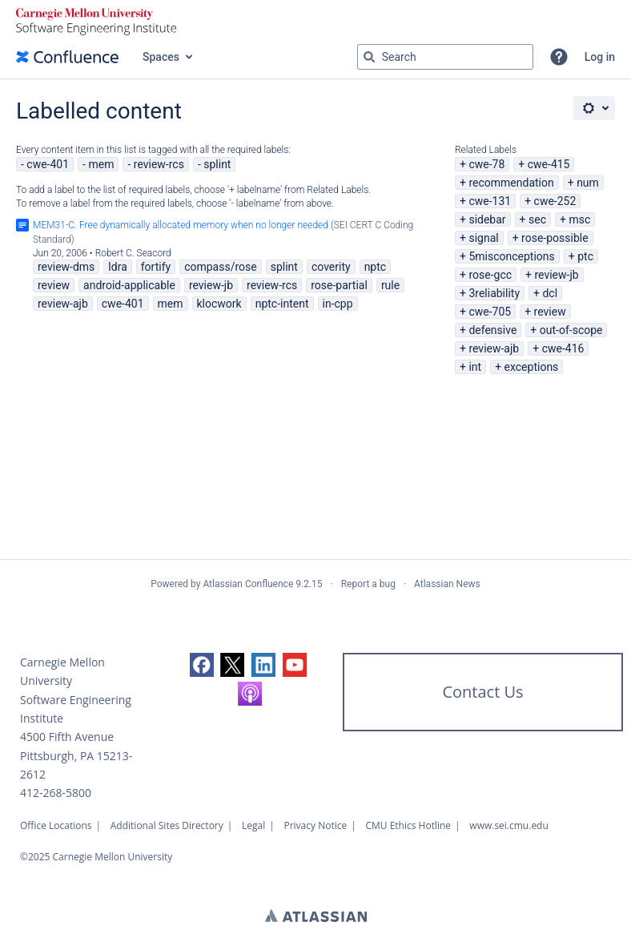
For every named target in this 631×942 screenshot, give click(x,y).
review (550, 311)
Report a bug (368, 584)
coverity (331, 266)
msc (579, 219)
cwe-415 (549, 164)
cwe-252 (555, 201)
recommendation (510, 182)
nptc (375, 266)
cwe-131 (489, 201)
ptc (585, 256)
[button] (559, 57)
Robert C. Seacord (133, 253)
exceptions (531, 366)
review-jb (556, 274)
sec (537, 219)
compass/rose (220, 266)
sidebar (486, 219)
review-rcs (159, 164)
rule (390, 285)
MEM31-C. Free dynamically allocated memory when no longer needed (180, 225)
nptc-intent (282, 303)
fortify (156, 266)
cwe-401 (47, 164)
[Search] (369, 56)
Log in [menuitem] (600, 56)
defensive (492, 330)
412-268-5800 (55, 792)
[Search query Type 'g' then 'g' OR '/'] (445, 57)
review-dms (66, 266)
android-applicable (129, 285)
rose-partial (339, 285)
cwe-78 (486, 164)
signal (483, 237)
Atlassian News (447, 584)
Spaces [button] (161, 56)
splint (217, 164)
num (588, 182)
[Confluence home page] (67, 57)
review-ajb (493, 348)
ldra (117, 266)
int (474, 366)
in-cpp (338, 303)
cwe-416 (563, 348)
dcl (549, 293)
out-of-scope (571, 330)
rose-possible (555, 237)
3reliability (494, 293)
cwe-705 (489, 311)
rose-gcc (490, 274)
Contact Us (482, 691)
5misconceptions (511, 256)
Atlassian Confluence (248, 584)
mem (101, 164)
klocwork (219, 303)
